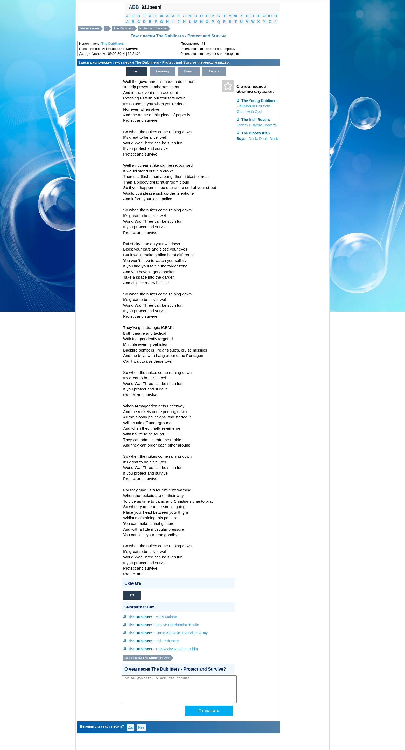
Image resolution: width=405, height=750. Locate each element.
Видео (188, 71)
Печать (214, 71)
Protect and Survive (153, 28)
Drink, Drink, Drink (263, 139)
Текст (137, 71)
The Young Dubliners (259, 101)
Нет (141, 727)
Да (130, 727)
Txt (132, 595)
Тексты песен (89, 28)
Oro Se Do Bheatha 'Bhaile (177, 625)
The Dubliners (123, 28)
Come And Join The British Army (182, 633)
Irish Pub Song (167, 641)
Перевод (162, 71)
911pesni (152, 7)
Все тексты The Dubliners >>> (147, 658)
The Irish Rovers (255, 120)
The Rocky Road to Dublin (177, 649)
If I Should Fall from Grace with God (253, 109)
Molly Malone (166, 617)
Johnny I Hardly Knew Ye (256, 125)
